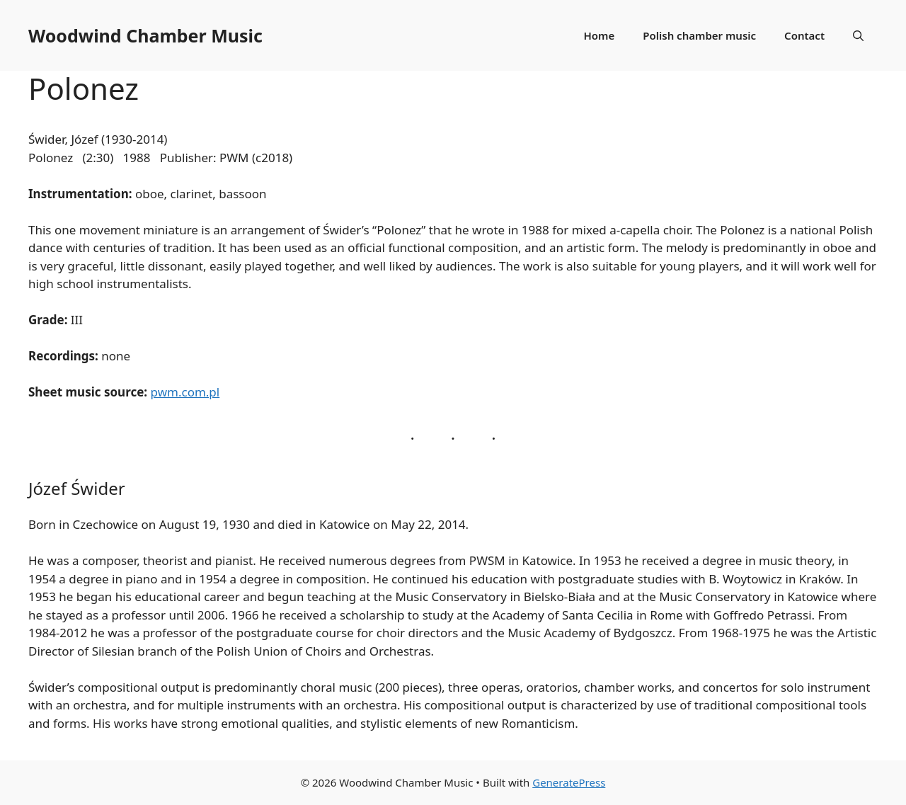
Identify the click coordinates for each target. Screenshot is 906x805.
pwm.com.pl (185, 392)
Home (599, 35)
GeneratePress (568, 782)
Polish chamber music (699, 35)
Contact (804, 35)
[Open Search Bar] (858, 35)
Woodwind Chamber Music (145, 35)
